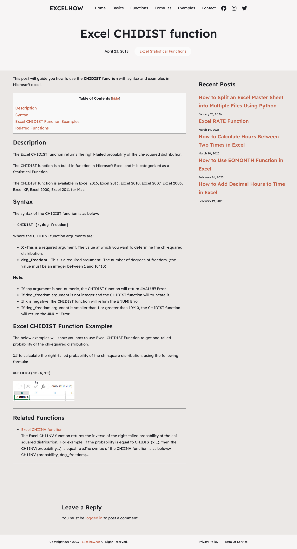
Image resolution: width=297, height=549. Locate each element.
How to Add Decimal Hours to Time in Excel (242, 188)
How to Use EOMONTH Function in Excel (241, 164)
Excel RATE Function (224, 121)
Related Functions (32, 128)
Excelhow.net (91, 542)
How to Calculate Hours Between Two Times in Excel (239, 140)
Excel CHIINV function (41, 429)
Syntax (21, 114)
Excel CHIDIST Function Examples (47, 121)
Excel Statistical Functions (162, 51)
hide (115, 98)
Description (26, 108)
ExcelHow (66, 8)
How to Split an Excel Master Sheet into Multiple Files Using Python (241, 101)
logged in (94, 518)
